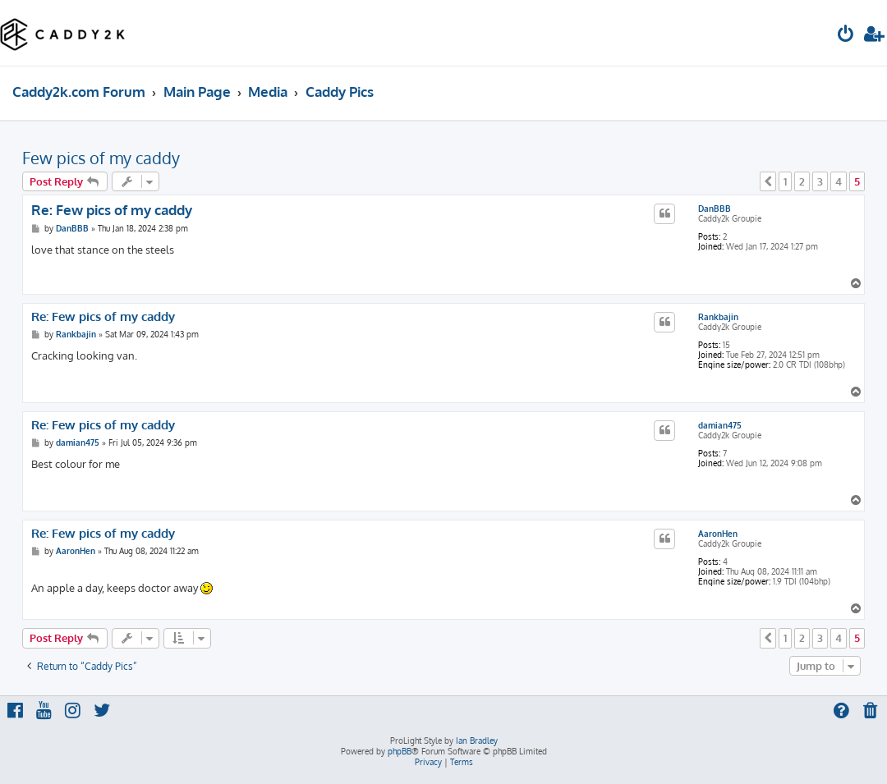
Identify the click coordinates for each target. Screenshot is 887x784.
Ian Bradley (477, 740)
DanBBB (714, 208)
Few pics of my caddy (101, 157)
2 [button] (802, 181)
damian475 (720, 425)
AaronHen (718, 534)
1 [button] (785, 181)
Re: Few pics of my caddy (111, 209)
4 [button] (838, 181)
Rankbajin (718, 317)
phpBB (399, 751)
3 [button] (820, 181)
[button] (768, 181)
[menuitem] (845, 36)
